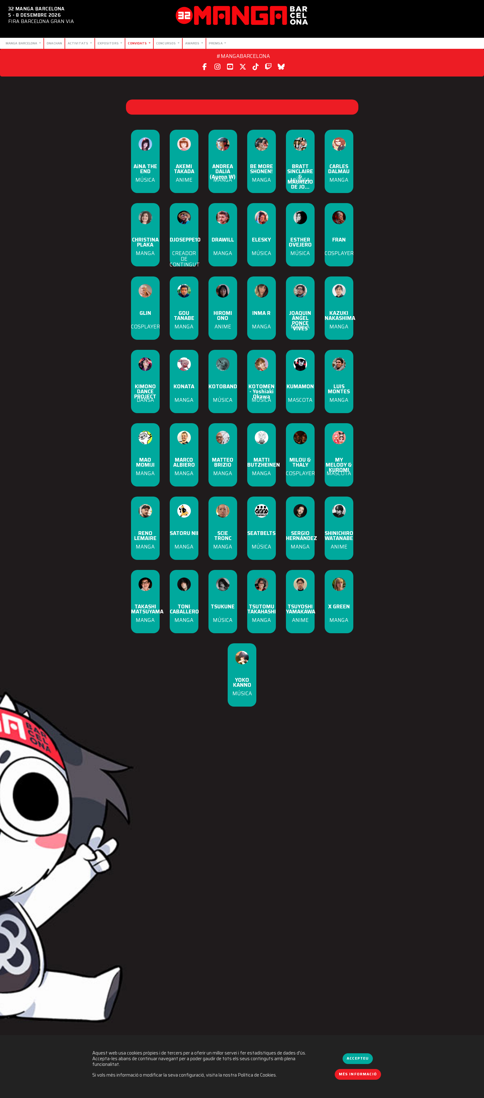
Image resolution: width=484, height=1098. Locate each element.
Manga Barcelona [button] (22, 43)
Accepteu (358, 1058)
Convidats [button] (138, 43)
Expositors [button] (109, 43)
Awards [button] (193, 43)
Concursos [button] (166, 43)
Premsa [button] (216, 43)
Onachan (54, 43)
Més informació (358, 1074)
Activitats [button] (78, 43)
